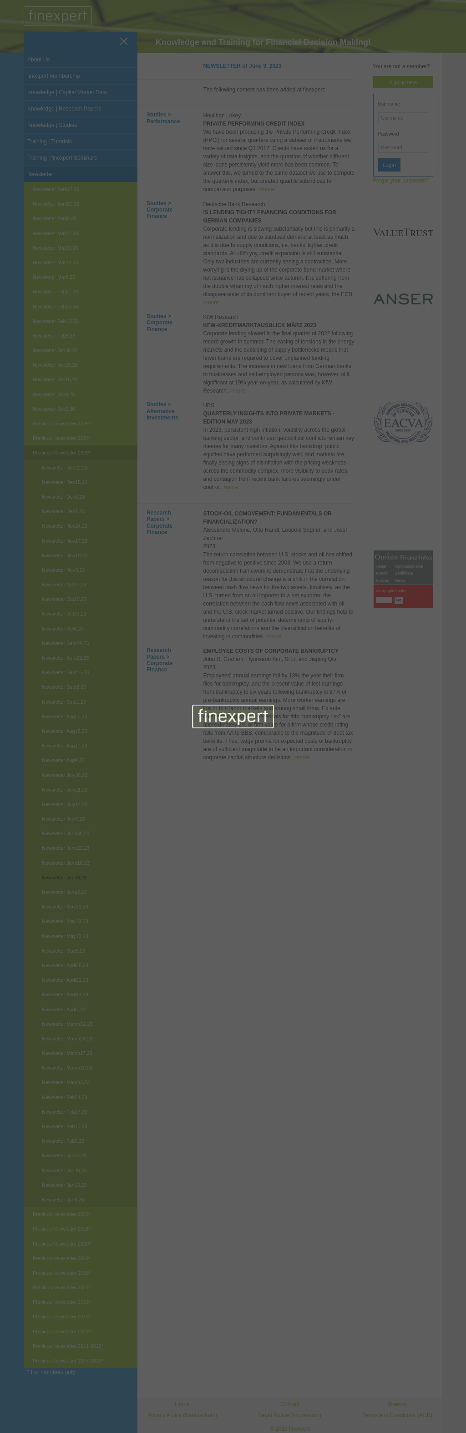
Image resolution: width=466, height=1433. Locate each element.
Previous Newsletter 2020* (62, 1243)
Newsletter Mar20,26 (55, 248)
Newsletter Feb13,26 (55, 321)
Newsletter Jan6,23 (63, 1199)
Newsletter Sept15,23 (65, 672)
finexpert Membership (53, 76)
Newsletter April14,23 (65, 994)
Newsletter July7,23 (63, 819)
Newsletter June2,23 (64, 892)
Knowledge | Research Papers (64, 109)
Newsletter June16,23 (65, 863)
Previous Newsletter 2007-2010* (68, 1360)
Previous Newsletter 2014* (62, 1331)
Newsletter (40, 174)
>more (266, 189)
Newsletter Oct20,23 (64, 599)
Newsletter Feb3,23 (63, 1141)
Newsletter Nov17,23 (64, 541)
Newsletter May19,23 (65, 921)
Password (388, 133)
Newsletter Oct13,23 (64, 613)
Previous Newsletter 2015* (62, 1316)
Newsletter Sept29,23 (65, 643)
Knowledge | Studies (52, 125)
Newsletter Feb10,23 (64, 1126)
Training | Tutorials (49, 141)
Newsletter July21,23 (64, 789)
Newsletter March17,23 (67, 1053)
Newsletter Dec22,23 (64, 467)
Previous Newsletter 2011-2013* (68, 1346)
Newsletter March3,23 (66, 1082)
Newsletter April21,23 (65, 980)
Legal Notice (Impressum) (289, 1415)
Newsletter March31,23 (67, 1024)
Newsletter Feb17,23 (64, 1112)
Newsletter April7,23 (64, 1009)
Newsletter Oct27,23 (64, 584)
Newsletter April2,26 (54, 218)
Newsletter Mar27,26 (55, 233)
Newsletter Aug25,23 (64, 716)
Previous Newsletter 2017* (62, 1287)
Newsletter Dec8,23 (63, 497)
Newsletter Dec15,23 (64, 482)
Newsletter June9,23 (64, 877)
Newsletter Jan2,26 (54, 409)
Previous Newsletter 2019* (62, 1258)
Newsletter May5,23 (63, 951)
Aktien (382, 787)
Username (389, 103)
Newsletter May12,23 (65, 936)
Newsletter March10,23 (67, 1067)
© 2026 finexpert (290, 1429)
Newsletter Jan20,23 (64, 1170)
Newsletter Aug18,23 (64, 731)
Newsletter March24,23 (67, 1038)
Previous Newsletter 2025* (62, 423)
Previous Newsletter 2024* (62, 438)
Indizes (383, 801)
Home (182, 1404)
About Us (38, 59)
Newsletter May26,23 (65, 906)
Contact (289, 1404)
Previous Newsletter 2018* (62, 1273)
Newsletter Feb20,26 (55, 306)
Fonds (382, 794)
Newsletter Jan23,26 (55, 365)
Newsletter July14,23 (64, 804)
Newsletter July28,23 (64, 775)
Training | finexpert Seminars (62, 158)
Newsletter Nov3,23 (63, 570)
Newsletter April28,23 (65, 965)
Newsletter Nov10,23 (64, 555)
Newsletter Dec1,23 (63, 511)
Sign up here (403, 82)
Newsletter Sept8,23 (64, 687)
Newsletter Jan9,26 (54, 394)
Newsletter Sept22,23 (65, 658)
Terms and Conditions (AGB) (397, 1415)
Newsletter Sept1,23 (64, 702)
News (400, 801)
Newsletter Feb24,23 (64, 1097)
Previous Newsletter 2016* (62, 1302)
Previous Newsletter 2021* (62, 1228)
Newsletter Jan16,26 (55, 379)
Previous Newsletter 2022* (62, 1214)
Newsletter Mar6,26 (54, 277)
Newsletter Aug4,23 (63, 760)
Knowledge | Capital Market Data (67, 92)
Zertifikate (404, 794)
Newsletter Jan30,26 (55, 350)
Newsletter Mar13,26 (55, 262)
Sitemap (398, 1404)
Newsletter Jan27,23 (64, 1155)
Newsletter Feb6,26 (54, 335)
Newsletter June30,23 (65, 833)
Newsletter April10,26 (56, 204)
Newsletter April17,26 (56, 189)
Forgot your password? (401, 180)
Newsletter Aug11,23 (64, 745)
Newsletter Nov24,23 (64, 526)
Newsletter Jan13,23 (64, 1185)
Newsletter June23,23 (65, 848)
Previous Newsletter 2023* (62, 452)
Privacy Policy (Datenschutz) (182, 1415)
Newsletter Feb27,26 (55, 291)
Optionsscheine (409, 787)
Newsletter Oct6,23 (63, 628)
